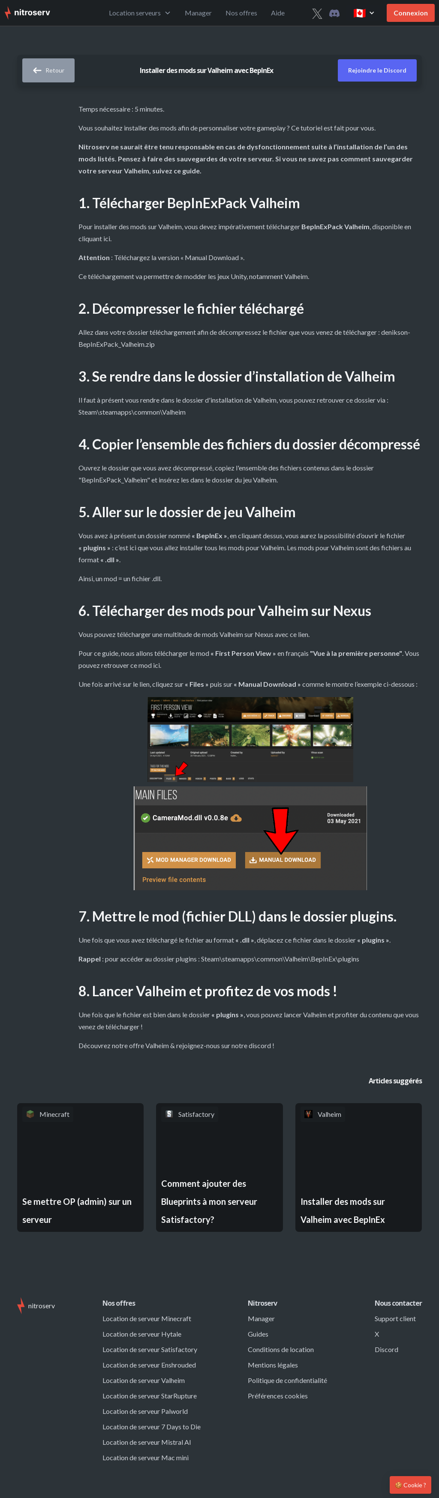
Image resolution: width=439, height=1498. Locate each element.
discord (260, 1045)
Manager (198, 13)
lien (303, 634)
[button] (140, 13)
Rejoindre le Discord (377, 70)
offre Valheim (149, 1045)
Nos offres (241, 13)
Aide (278, 13)
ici (156, 665)
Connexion (411, 13)
